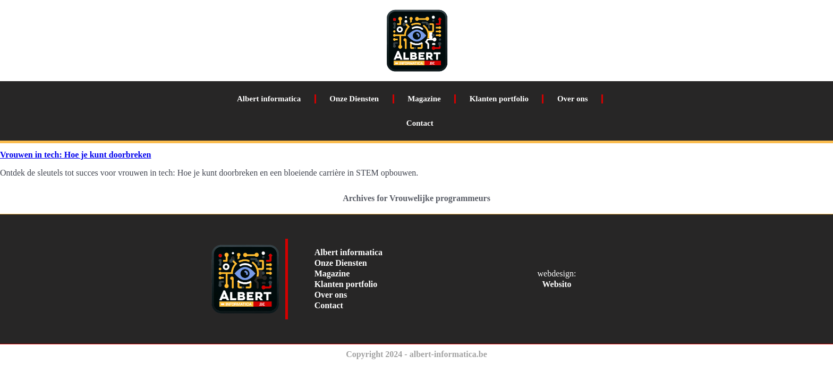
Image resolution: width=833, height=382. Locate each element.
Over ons (572, 98)
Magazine (423, 98)
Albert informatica (269, 98)
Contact (420, 123)
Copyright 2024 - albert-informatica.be (416, 354)
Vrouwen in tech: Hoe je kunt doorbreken (75, 154)
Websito (556, 284)
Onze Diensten (354, 98)
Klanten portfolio (499, 98)
